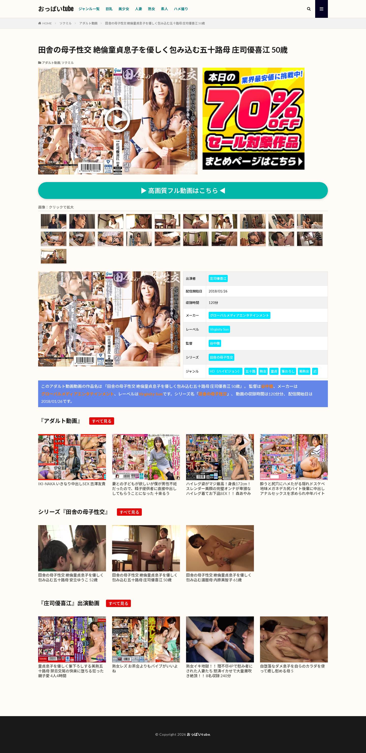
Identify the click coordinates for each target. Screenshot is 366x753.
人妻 (138, 9)
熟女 (151, 9)
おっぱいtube (55, 9)
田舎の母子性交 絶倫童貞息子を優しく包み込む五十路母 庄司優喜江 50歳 (155, 23)
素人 (164, 9)
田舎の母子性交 (221, 357)
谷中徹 (215, 343)
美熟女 (304, 371)
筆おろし (288, 371)
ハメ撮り (181, 9)
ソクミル (65, 23)
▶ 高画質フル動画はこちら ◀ (183, 190)
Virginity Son (219, 329)
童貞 (274, 371)
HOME (47, 23)
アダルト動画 (88, 23)
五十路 (250, 371)
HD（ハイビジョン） (225, 371)
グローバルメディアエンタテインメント (239, 315)
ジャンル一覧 (89, 9)
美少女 (123, 9)
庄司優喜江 (218, 278)
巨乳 (109, 9)
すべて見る (102, 421)
